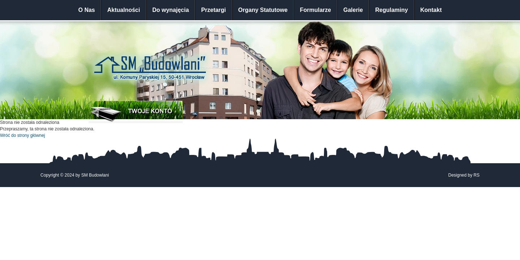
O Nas (86, 10)
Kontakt (431, 10)
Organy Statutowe (263, 10)
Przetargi (213, 10)
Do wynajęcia (170, 10)
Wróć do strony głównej (22, 135)
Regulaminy (391, 10)
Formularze (315, 10)
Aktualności (123, 10)
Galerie (353, 10)
